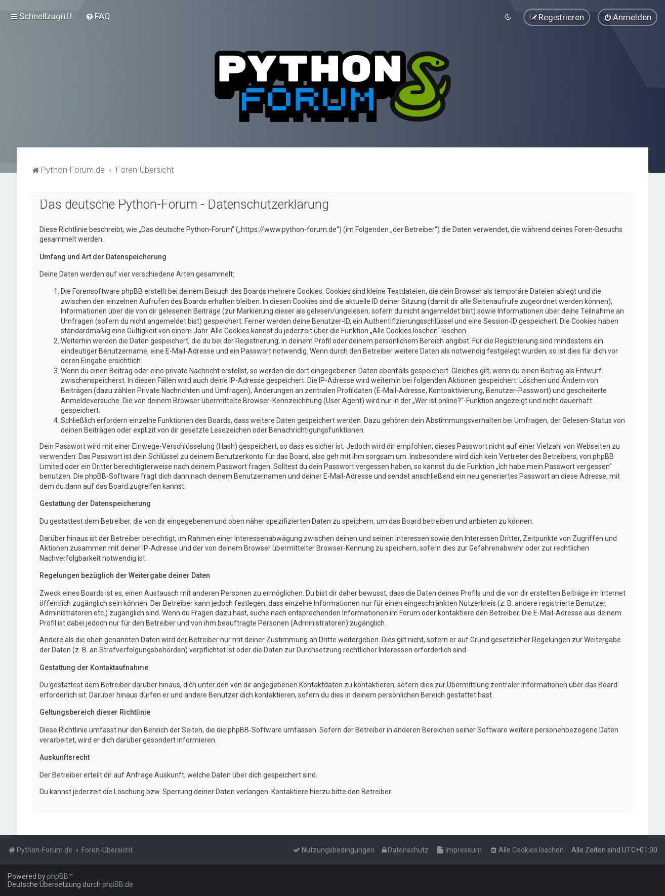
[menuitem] (98, 16)
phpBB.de (117, 884)
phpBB (57, 876)
